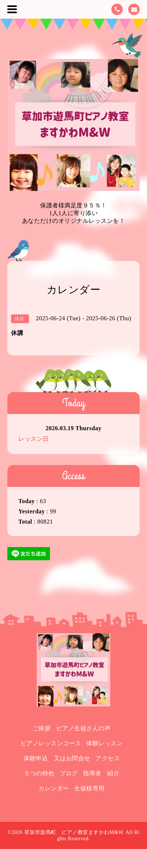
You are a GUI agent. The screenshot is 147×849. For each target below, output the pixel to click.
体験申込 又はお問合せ (57, 758)
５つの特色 (39, 773)
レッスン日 (33, 439)
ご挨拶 (42, 728)
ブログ (69, 773)
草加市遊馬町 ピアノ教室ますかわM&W (73, 832)
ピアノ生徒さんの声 (83, 728)
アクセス (108, 758)
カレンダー (54, 788)
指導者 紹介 (101, 773)
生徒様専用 (89, 788)
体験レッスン (104, 743)
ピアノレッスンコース (51, 743)
